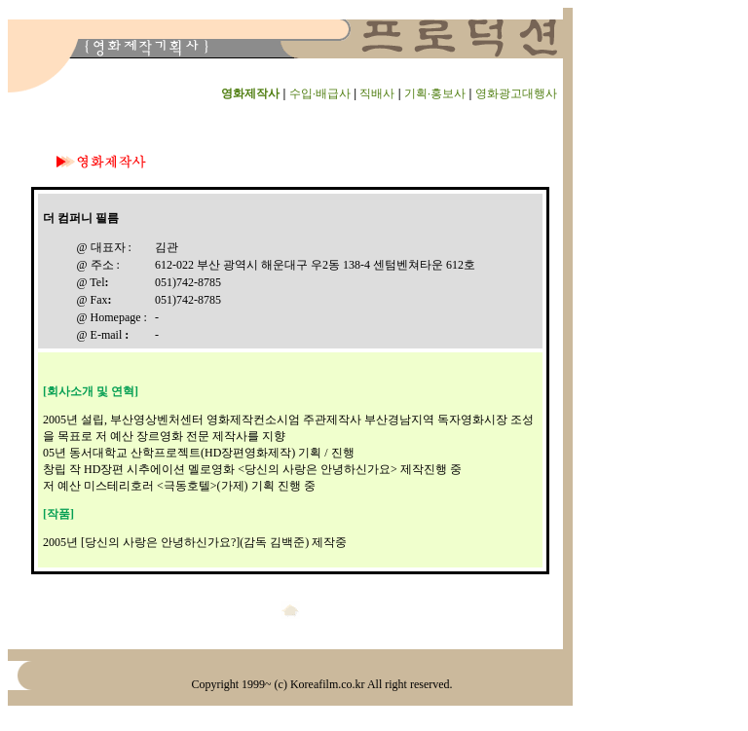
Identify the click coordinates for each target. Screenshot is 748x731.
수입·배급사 (320, 93)
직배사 (376, 93)
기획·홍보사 (435, 93)
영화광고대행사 (516, 93)
